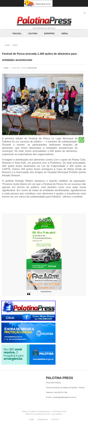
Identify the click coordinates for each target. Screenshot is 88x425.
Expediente (43, 420)
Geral (64, 33)
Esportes (49, 33)
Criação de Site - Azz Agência (49, 414)
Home (7, 45)
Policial (17, 33)
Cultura (32, 33)
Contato (55, 420)
